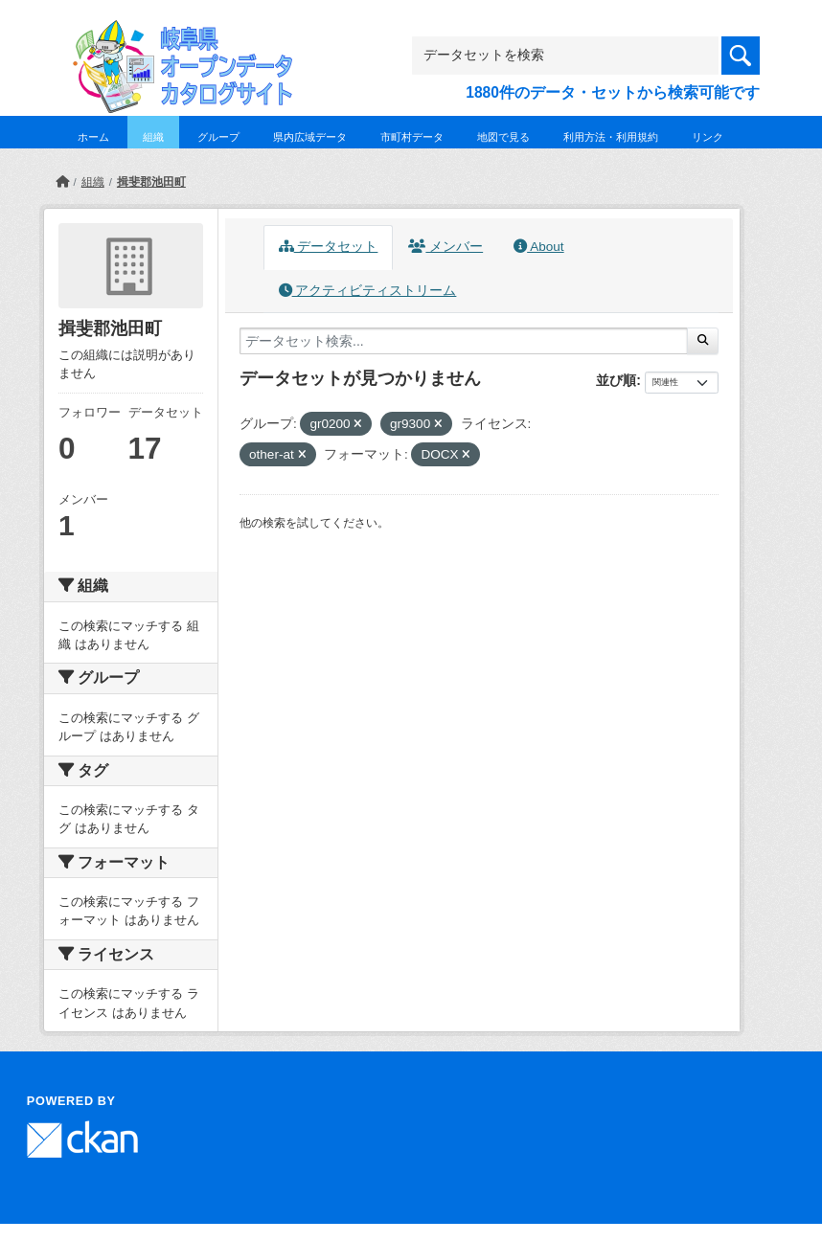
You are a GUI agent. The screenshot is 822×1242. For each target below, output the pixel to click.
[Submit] (703, 340)
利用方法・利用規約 (610, 137)
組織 (153, 137)
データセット (328, 246)
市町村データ (412, 137)
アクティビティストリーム (368, 290)
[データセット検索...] (464, 340)
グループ (218, 137)
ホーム (93, 137)
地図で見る (503, 137)
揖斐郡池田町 (151, 182)
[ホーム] (62, 182)
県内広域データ (310, 137)
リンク (707, 137)
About (538, 246)
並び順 (616, 380)
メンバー (445, 246)
